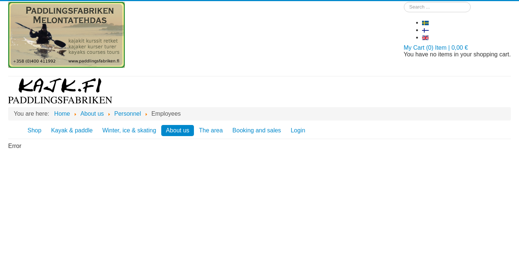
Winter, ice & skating (129, 130)
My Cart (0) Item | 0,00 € (436, 47)
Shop (34, 130)
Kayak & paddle (72, 130)
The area (211, 130)
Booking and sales (257, 130)
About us (177, 130)
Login (298, 130)
